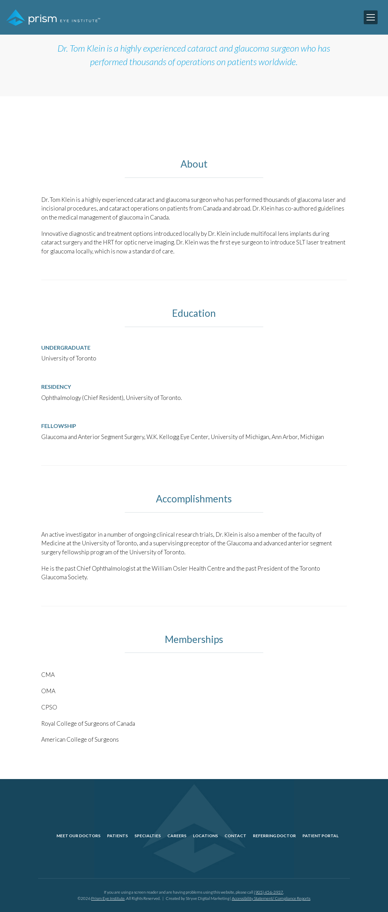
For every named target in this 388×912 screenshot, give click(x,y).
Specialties (147, 835)
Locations (205, 835)
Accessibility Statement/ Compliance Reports (271, 898)
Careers (176, 835)
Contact (235, 835)
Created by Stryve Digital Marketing (197, 898)
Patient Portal (320, 835)
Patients (117, 835)
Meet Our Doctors (78, 835)
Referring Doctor (274, 835)
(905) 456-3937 (268, 892)
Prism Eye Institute (108, 898)
